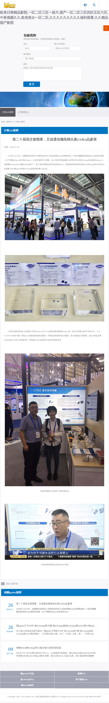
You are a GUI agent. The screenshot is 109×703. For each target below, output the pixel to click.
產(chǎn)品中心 (27, 681)
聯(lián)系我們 (27, 687)
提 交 (31, 84)
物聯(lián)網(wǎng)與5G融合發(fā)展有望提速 (38, 649)
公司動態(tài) (23, 112)
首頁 (3, 122)
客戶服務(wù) (81, 681)
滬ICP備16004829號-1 (94, 698)
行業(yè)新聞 (7, 112)
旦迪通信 (15, 332)
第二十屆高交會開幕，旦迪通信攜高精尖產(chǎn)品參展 (44, 604)
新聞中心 (9, 122)
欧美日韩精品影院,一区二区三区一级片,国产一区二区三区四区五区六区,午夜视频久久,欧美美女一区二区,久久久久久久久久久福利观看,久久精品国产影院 (54, 18)
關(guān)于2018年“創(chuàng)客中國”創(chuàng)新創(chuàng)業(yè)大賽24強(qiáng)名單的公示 (62, 626)
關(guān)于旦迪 (27, 675)
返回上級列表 (12, 584)
